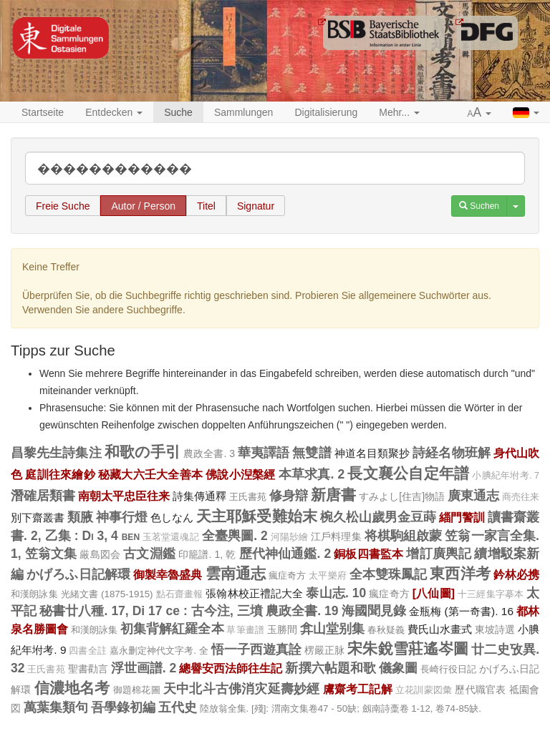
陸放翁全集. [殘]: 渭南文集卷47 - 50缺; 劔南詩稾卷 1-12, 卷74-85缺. (340, 708)
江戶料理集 (336, 536)
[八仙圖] (433, 593)
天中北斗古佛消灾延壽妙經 (241, 689)
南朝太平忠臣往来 (124, 495)
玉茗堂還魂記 (171, 537)
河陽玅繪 (289, 537)
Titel (206, 206)
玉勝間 (282, 629)
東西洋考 (460, 573)
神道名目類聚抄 (372, 453)
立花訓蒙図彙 (423, 690)
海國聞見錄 (374, 611)
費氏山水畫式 (439, 629)
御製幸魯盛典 (168, 574)
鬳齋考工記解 (357, 688)
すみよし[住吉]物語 (402, 496)
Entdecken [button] (114, 112)
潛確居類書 (43, 496)
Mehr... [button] (399, 112)
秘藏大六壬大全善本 (150, 474)
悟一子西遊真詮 (256, 649)
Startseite (42, 112)
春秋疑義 (386, 629)
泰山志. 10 (336, 593)
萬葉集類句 (56, 707)
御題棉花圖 (136, 690)
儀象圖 (398, 668)
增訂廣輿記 (438, 553)
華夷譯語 (263, 453)
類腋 (80, 517)
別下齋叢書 (37, 517)
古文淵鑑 (149, 553)
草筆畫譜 (245, 630)
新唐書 (333, 494)
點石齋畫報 (179, 594)
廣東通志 (473, 496)
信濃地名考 (72, 688)
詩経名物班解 (451, 453)
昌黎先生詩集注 (56, 453)
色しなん (171, 517)
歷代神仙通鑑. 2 (285, 553)
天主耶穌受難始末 (256, 516)
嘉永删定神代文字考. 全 (159, 650)
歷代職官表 (480, 689)
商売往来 (520, 497)
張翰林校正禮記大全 (254, 593)
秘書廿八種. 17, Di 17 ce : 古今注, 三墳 (151, 611)
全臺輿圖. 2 (235, 536)
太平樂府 (327, 576)
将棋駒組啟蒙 (404, 536)
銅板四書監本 (368, 553)
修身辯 (288, 496)
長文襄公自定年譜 (408, 473)
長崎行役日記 (448, 669)
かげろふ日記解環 (78, 574)
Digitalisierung (325, 112)
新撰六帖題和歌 (330, 668)
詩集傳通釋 (199, 496)
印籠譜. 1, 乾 (207, 554)
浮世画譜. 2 (144, 668)
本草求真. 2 (312, 474)
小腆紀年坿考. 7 (505, 476)
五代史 (177, 707)
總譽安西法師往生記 (230, 668)
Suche (178, 112)
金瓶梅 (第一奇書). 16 (461, 611)
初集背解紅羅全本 (171, 629)
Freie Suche (63, 206)
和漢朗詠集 (34, 594)
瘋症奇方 (287, 575)
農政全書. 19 (302, 611)
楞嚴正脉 (324, 650)
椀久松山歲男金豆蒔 (378, 517)
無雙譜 (311, 453)
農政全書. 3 (209, 453)
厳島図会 (99, 554)
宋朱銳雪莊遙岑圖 (407, 648)
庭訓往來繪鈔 (60, 474)
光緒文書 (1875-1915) (107, 594)
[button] (480, 113)
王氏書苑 (247, 496)
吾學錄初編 (123, 707)
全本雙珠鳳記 (388, 574)
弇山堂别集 (332, 629)
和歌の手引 (142, 451)
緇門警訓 (462, 517)
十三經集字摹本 (491, 594)
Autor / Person (143, 206)
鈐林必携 (516, 574)
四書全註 (87, 651)
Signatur (255, 206)
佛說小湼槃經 (240, 474)
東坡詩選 (495, 629)
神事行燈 (122, 517)
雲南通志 (236, 573)
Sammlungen (244, 112)
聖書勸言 (88, 668)
